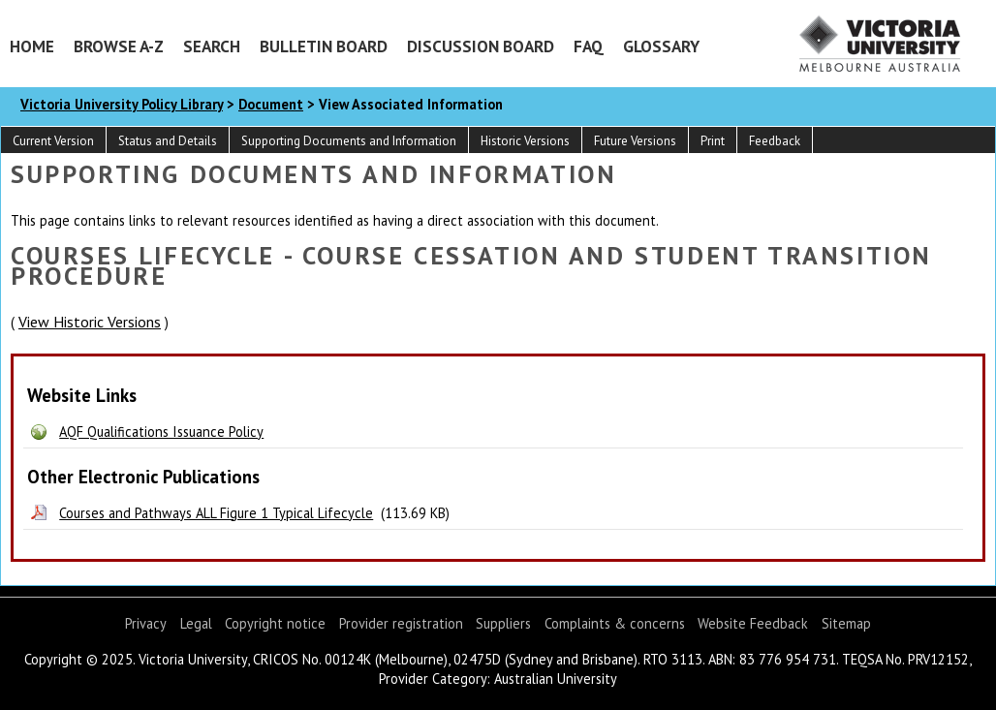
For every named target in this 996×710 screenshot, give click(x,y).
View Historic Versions (89, 321)
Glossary (661, 46)
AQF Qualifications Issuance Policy (161, 431)
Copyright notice (275, 623)
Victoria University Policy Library (121, 104)
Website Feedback (753, 623)
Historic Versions (525, 141)
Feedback (774, 141)
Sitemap (846, 623)
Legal (196, 623)
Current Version (53, 141)
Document (270, 104)
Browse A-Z (119, 46)
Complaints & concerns (615, 623)
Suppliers (503, 623)
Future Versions (635, 141)
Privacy (146, 623)
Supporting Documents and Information (348, 141)
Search (211, 46)
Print (712, 141)
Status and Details (167, 141)
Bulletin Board (324, 46)
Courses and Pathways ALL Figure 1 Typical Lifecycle (216, 513)
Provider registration (401, 623)
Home (32, 46)
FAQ (589, 46)
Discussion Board (480, 46)
